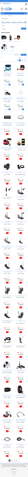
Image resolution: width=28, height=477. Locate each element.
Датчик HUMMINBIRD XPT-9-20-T (20, 345)
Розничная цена (5, 18)
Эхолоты (4, 41)
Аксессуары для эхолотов (5, 50)
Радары (12, 50)
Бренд (3, 25)
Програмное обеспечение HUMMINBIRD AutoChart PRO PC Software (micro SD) (7, 98)
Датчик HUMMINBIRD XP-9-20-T (7, 345)
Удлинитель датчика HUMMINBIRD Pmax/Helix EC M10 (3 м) (20, 98)
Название (23, 54)
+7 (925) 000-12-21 (6, 3)
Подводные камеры (17, 41)
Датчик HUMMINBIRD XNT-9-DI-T (7, 320)
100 (24, 57)
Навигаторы (10, 41)
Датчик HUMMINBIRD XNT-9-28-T (20, 295)
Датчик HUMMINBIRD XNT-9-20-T (7, 295)
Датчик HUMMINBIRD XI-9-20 (7, 196)
